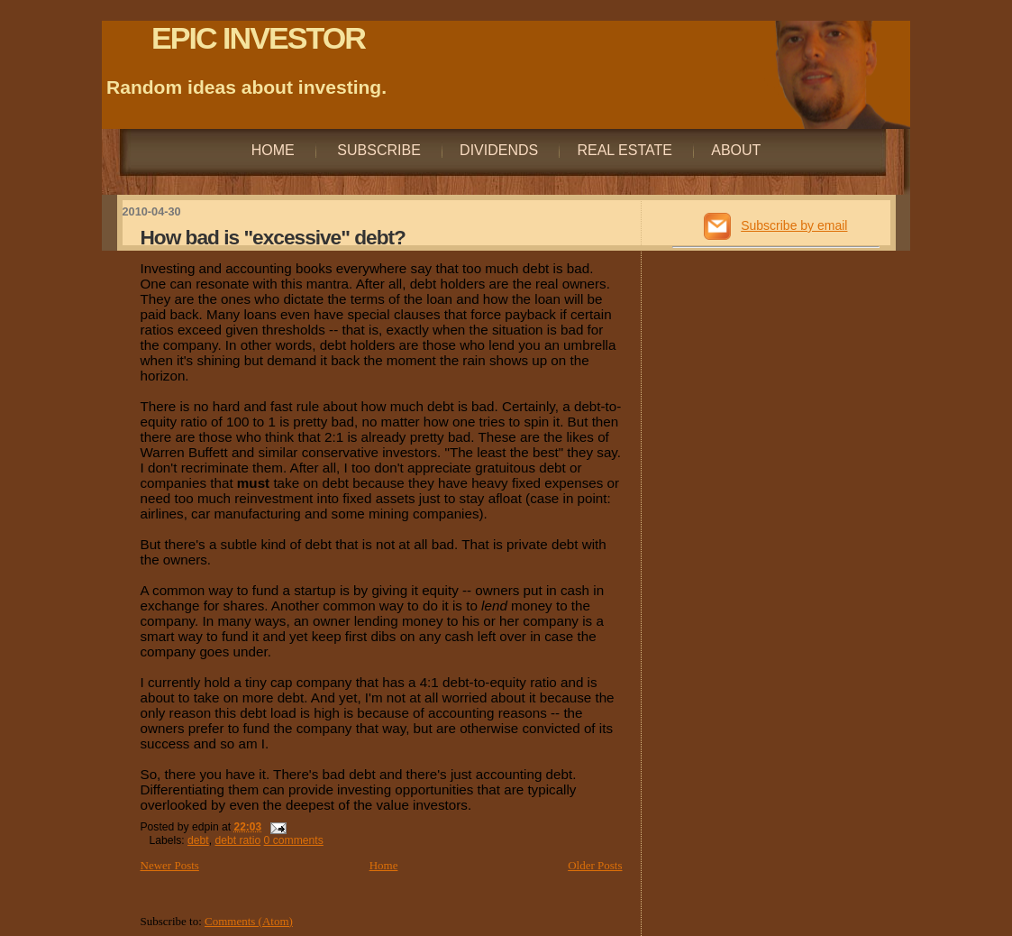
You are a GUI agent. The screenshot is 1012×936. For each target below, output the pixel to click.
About (736, 150)
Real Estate (624, 150)
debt (198, 840)
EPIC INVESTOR (258, 38)
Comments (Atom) (249, 921)
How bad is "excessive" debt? (273, 237)
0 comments (294, 840)
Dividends (499, 150)
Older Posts (595, 865)
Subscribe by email (794, 225)
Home (273, 150)
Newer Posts (170, 865)
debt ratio (238, 840)
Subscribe (377, 150)
